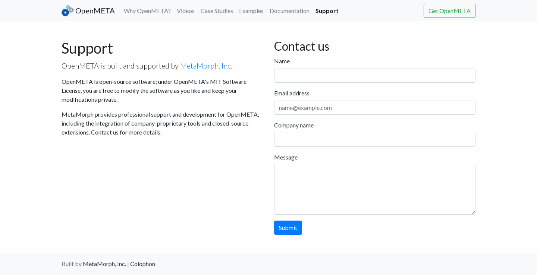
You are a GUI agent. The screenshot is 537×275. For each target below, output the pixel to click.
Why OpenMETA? (147, 10)
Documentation (290, 10)
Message (286, 157)
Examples (251, 10)
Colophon (142, 263)
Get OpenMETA (449, 10)
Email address (292, 93)
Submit (288, 227)
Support (328, 10)
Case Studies (217, 10)
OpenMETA (88, 10)
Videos (186, 10)
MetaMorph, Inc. (206, 65)
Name (282, 60)
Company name (294, 125)
